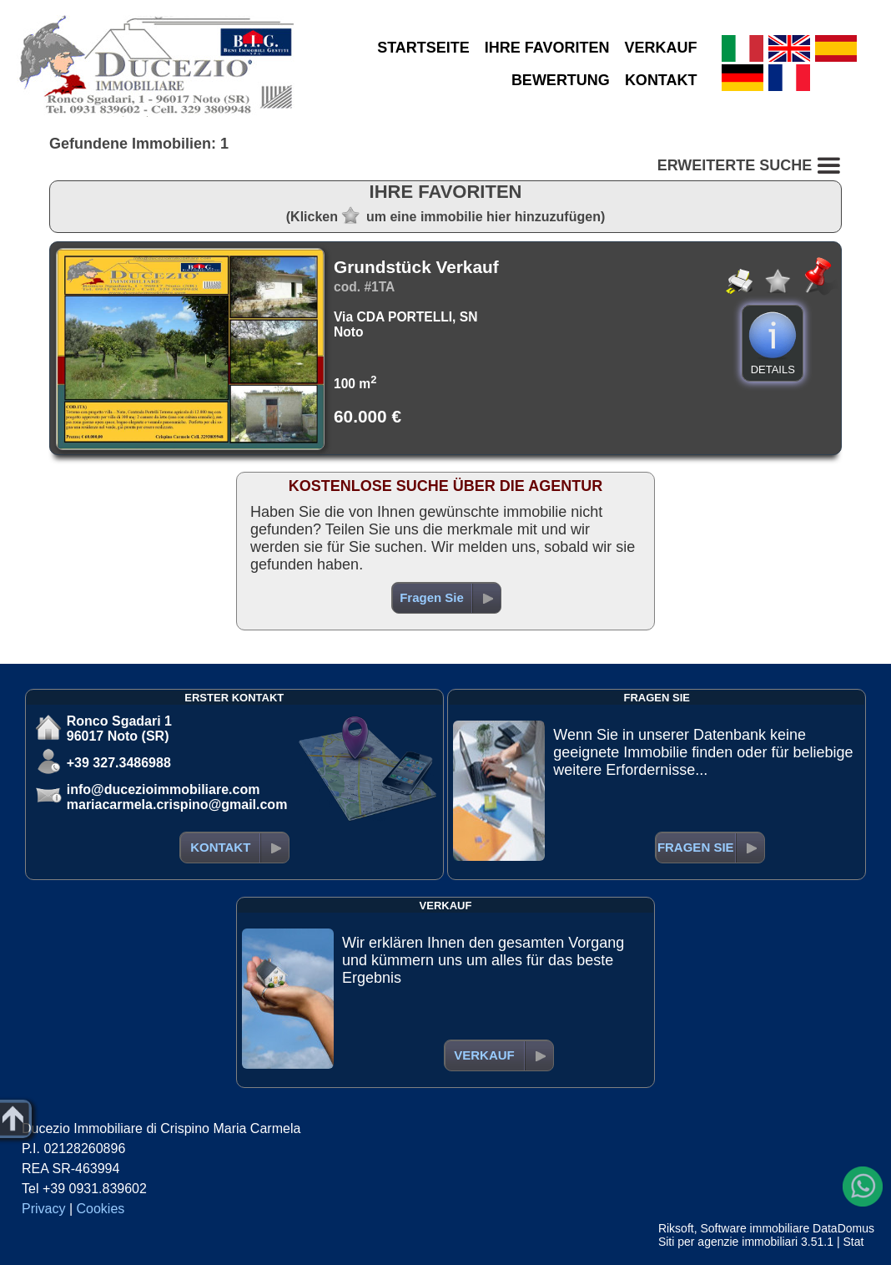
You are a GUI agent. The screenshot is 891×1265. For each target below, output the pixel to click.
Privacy (43, 1209)
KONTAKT (661, 80)
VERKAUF (661, 47)
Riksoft (676, 1228)
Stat (853, 1241)
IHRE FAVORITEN (547, 47)
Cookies (101, 1209)
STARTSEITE (423, 47)
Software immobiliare (754, 1228)
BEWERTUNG (560, 80)
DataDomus (843, 1228)
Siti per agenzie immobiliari (728, 1241)
